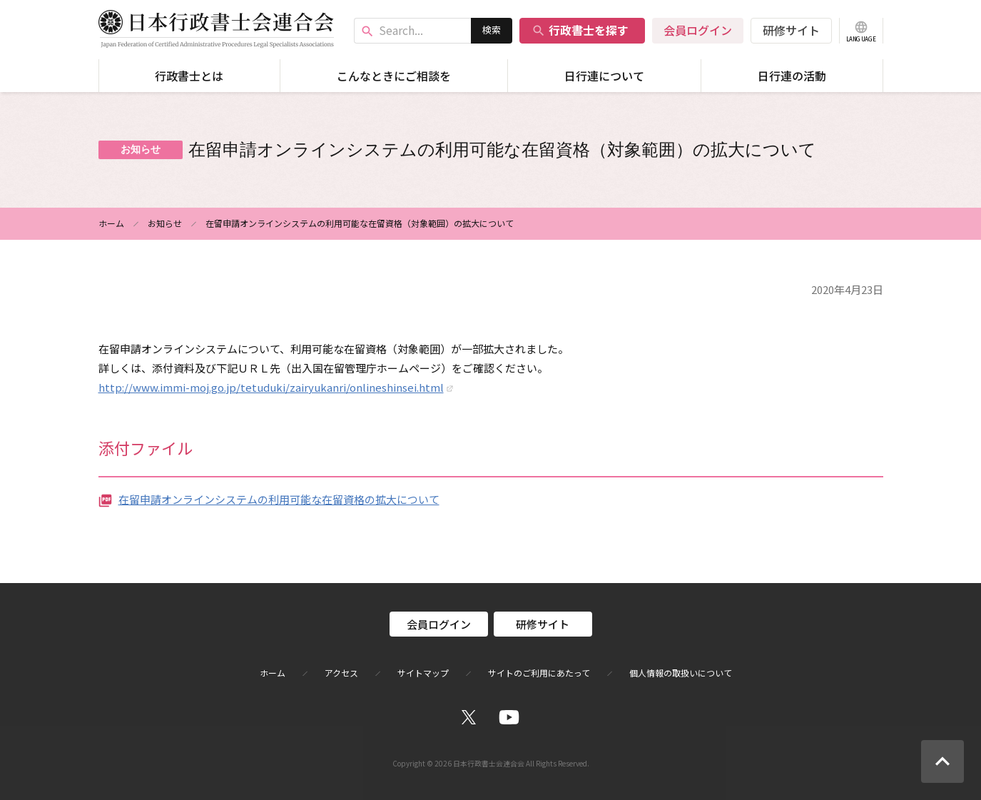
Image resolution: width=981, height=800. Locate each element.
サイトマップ (423, 673)
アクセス (341, 673)
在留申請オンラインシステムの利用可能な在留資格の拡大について (278, 499)
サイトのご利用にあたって (539, 673)
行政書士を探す (580, 30)
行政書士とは (189, 75)
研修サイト (791, 30)
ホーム (111, 223)
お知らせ (165, 223)
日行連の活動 (792, 75)
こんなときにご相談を (394, 75)
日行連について (604, 75)
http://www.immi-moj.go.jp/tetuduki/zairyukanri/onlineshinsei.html (271, 387)
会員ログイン (698, 30)
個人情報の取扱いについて (680, 673)
